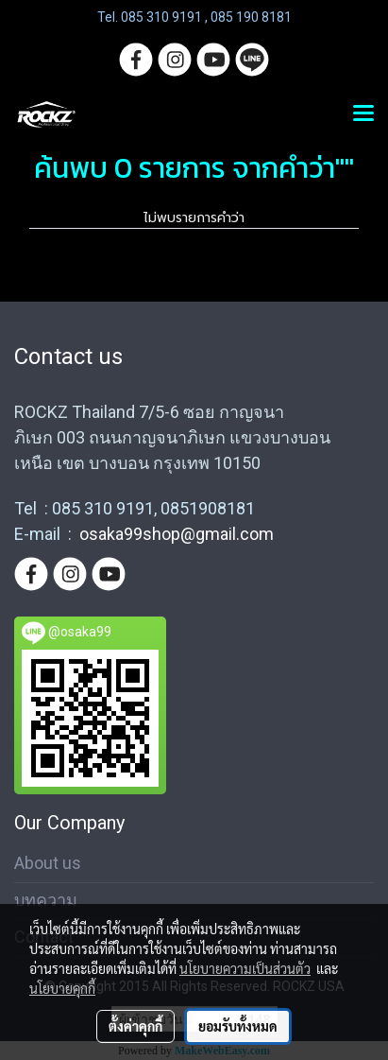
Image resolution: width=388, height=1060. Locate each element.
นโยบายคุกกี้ (62, 988)
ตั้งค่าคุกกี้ (135, 1025)
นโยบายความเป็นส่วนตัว (245, 968)
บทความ (45, 900)
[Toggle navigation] (363, 114)
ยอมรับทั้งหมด (238, 1025)
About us (47, 863)
